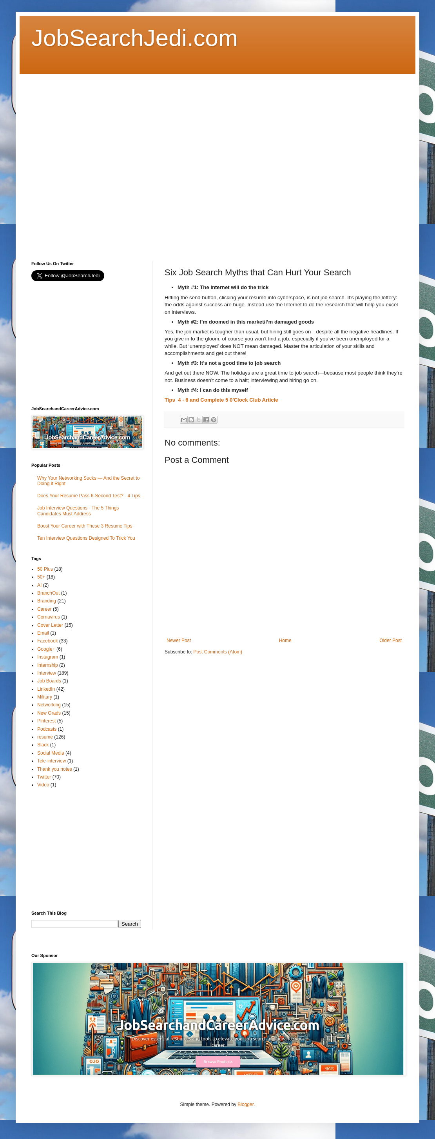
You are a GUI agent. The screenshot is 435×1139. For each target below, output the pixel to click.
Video (43, 785)
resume (45, 737)
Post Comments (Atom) (217, 652)
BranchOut (48, 593)
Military (44, 697)
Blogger (245, 1104)
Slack (43, 745)
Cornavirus (48, 617)
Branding (46, 601)
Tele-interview (51, 761)
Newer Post (179, 640)
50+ (41, 577)
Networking (49, 705)
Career (44, 609)
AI (39, 585)
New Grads (49, 713)
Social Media (50, 753)
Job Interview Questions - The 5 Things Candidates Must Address (78, 510)
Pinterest (46, 721)
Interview (46, 673)
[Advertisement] (87, 160)
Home (285, 640)
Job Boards (49, 681)
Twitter (44, 777)
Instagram (47, 657)
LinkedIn (46, 689)
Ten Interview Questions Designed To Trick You (86, 538)
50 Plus (45, 569)
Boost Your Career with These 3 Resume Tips (84, 526)
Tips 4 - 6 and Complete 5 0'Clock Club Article (221, 400)
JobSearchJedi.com (134, 38)
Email (43, 633)
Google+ (46, 649)
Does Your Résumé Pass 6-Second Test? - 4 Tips (88, 496)
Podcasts (46, 729)
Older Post (390, 640)
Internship (47, 665)
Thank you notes (54, 769)
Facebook (47, 641)
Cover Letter (50, 625)
